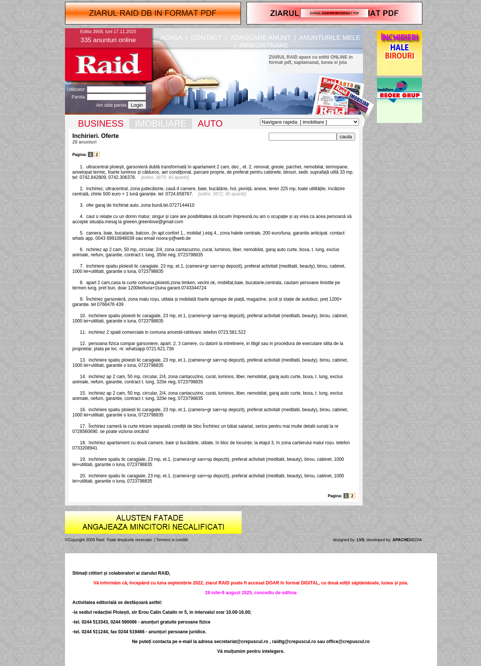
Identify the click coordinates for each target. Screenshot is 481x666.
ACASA (171, 37)
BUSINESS (101, 123)
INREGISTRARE (263, 45)
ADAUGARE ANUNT (260, 37)
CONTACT (206, 37)
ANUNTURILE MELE (329, 37)
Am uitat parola (111, 105)
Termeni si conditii (172, 539)
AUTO (210, 123)
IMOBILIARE (160, 123)
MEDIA (407, 539)
